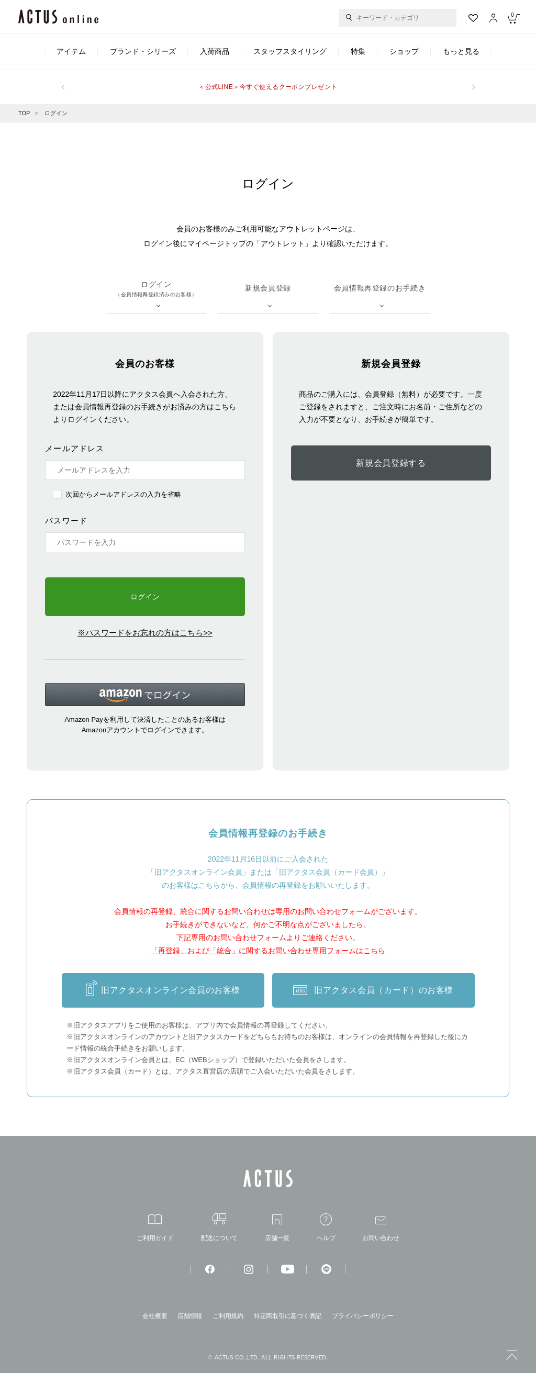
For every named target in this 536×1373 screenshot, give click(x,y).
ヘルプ (326, 1227)
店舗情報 (189, 1316)
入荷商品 (214, 51)
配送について (219, 1227)
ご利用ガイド (155, 1227)
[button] (145, 694)
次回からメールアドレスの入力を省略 (123, 494)
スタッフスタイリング (290, 51)
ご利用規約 (228, 1316)
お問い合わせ (380, 1228)
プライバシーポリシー (363, 1316)
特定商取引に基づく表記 (287, 1316)
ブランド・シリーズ (143, 51)
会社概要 (154, 1316)
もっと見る (461, 51)
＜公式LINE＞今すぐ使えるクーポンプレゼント (268, 87)
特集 (358, 51)
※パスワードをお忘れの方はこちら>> (145, 633)
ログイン (56, 113)
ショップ (404, 51)
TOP (24, 113)
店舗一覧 (277, 1227)
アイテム (71, 51)
